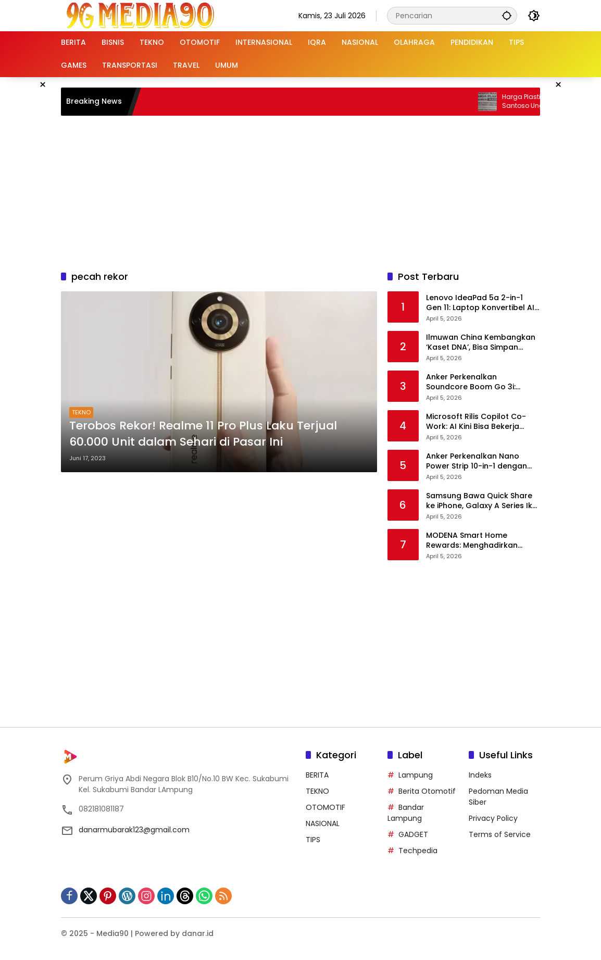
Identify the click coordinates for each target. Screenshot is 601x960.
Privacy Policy (493, 818)
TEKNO (81, 412)
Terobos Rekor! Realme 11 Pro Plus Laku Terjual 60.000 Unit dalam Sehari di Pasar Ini (203, 434)
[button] (506, 15)
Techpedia (417, 850)
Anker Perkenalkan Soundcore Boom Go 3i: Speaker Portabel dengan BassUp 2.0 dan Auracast (475, 382)
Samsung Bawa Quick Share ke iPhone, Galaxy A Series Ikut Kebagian (483, 501)
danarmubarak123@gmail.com (134, 829)
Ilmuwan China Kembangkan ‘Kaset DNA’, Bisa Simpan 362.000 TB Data (480, 343)
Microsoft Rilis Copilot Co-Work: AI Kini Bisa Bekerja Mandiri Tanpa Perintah (476, 422)
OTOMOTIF (325, 807)
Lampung (415, 775)
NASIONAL (323, 823)
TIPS (313, 839)
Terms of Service (500, 834)
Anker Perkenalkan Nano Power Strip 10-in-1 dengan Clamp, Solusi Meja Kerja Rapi (481, 461)
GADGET (413, 834)
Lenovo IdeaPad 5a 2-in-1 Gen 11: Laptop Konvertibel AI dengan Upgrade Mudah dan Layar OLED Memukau (481, 303)
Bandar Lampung (405, 812)
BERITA (317, 775)
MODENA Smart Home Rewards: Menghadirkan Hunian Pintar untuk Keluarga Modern (481, 541)
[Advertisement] (313, 191)
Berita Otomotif (427, 791)
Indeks (480, 775)
